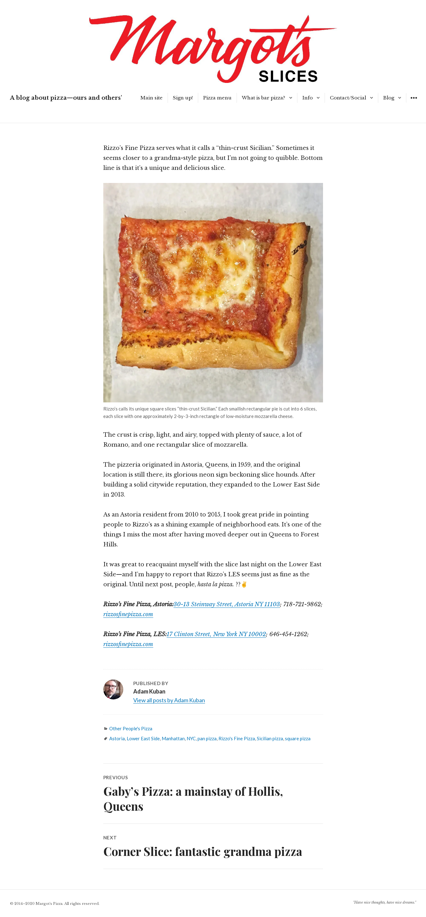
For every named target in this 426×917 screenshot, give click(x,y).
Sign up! (183, 98)
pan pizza (207, 738)
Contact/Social (348, 98)
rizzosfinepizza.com (128, 614)
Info (307, 98)
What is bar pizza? (263, 98)
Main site (151, 98)
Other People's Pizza (130, 728)
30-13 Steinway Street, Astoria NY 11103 (227, 604)
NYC (191, 738)
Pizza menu (217, 98)
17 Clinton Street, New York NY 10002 (216, 634)
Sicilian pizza (270, 738)
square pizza (298, 738)
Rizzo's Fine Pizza (236, 738)
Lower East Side (143, 738)
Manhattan (173, 738)
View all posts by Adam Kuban (169, 700)
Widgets (413, 102)
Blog (388, 98)
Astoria (117, 738)
